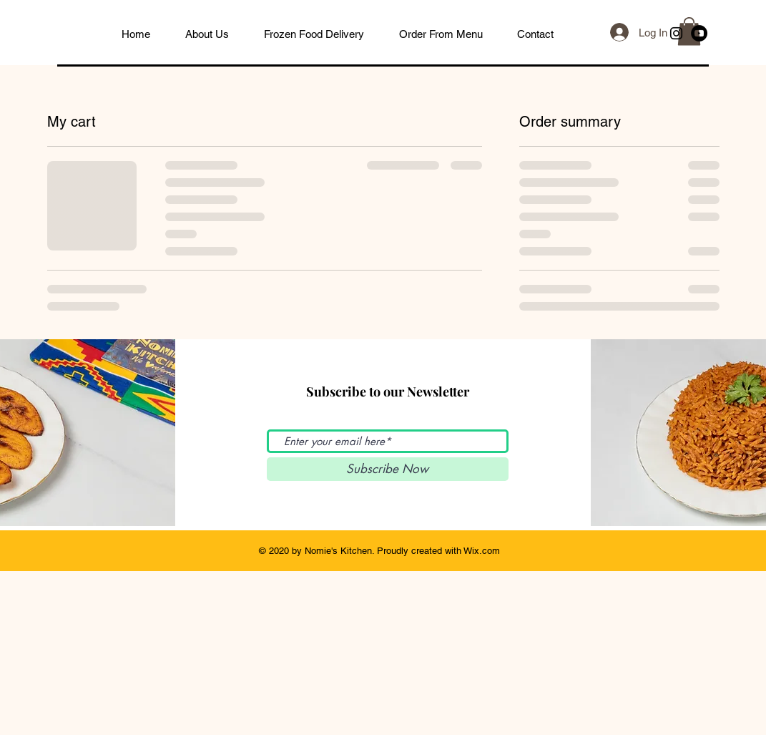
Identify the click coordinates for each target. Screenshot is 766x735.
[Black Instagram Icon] (676, 33)
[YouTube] (699, 33)
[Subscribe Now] (388, 469)
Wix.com (481, 550)
